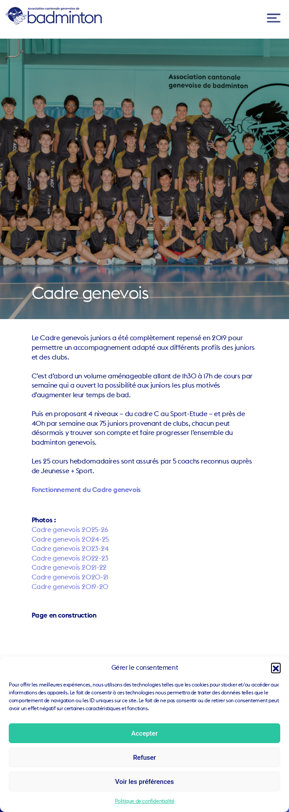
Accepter (144, 733)
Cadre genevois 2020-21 (70, 576)
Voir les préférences (144, 782)
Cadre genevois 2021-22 (69, 567)
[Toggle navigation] (274, 18)
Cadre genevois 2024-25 (70, 539)
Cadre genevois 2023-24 (70, 548)
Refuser (144, 758)
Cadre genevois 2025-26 (70, 529)
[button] (275, 667)
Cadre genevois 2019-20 (70, 586)
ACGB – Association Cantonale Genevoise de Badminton (53, 16)
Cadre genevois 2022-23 (70, 557)
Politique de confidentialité (145, 801)
